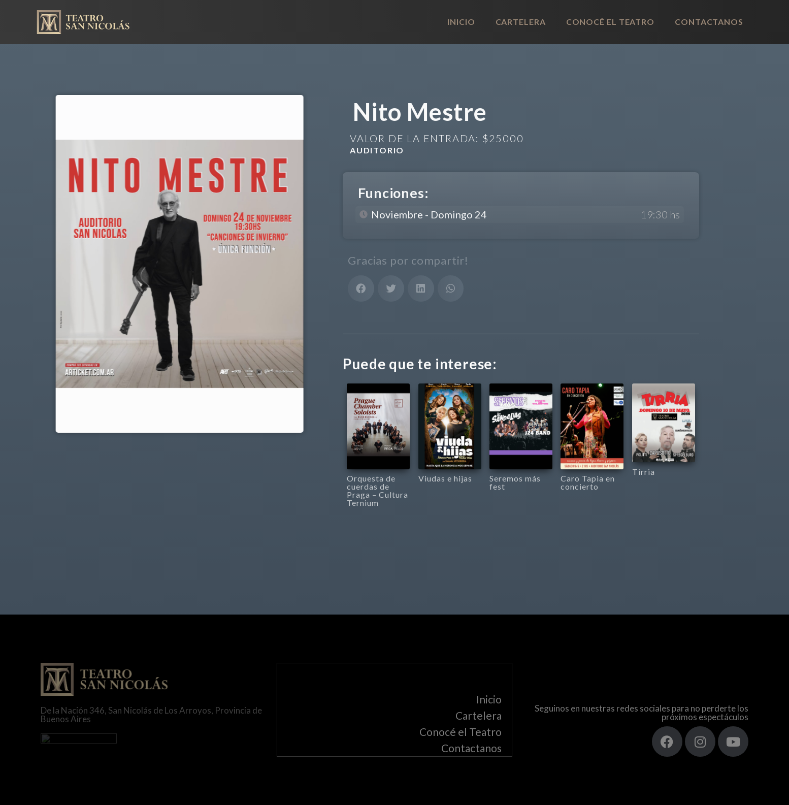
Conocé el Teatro (610, 21)
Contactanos (709, 21)
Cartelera (521, 21)
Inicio (461, 21)
